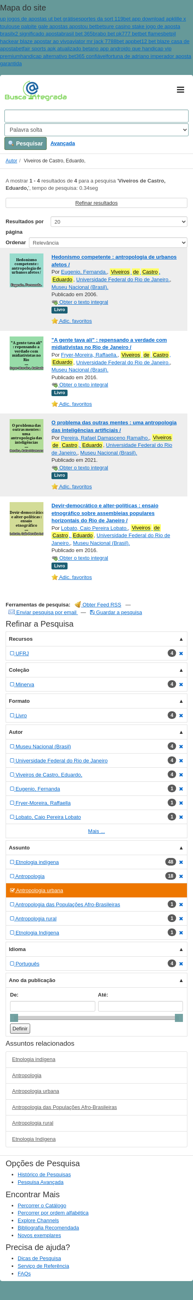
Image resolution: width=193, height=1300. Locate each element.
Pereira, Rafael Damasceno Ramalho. (105, 438)
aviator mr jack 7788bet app (102, 41)
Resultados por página (25, 226)
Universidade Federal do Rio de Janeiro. (123, 279)
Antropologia (26, 1075)
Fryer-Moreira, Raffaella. (89, 355)
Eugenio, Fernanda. (84, 272)
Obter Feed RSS (98, 605)
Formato (19, 701)
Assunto (19, 848)
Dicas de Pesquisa (39, 1258)
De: (14, 995)
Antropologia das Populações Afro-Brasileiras (64, 1107)
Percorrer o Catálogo (42, 1205)
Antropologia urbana (35, 1091)
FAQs (24, 1274)
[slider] (14, 1018)
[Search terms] (96, 116)
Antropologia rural (32, 1123)
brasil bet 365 (77, 34)
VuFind (17, 90)
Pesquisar (25, 143)
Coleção (19, 670)
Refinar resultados (96, 203)
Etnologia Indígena (33, 1139)
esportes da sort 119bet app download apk (125, 19)
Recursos (21, 639)
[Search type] (96, 129)
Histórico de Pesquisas (44, 1174)
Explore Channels (38, 1220)
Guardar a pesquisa (116, 612)
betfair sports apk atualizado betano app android (71, 49)
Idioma (17, 949)
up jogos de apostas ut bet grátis (38, 19)
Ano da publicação (32, 980)
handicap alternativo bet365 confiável (64, 56)
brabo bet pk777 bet (116, 34)
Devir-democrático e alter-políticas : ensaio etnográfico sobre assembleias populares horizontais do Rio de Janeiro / (104, 513)
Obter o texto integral (79, 302)
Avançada (62, 143)
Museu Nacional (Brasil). (80, 287)
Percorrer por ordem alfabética (53, 1213)
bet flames (151, 34)
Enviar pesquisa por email (43, 612)
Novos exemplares (39, 1235)
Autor (11, 161)
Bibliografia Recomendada (48, 1228)
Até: (103, 995)
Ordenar (16, 242)
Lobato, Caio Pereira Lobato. (94, 528)
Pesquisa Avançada (41, 1182)
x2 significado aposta (36, 34)
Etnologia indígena (33, 1059)
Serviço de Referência (43, 1266)
